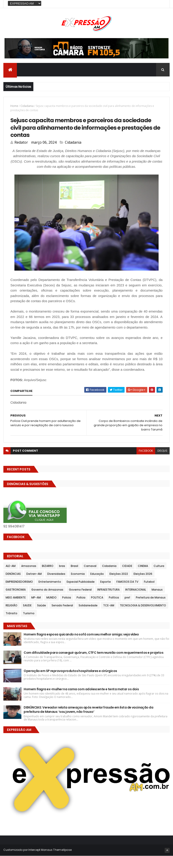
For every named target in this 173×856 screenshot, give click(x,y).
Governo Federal (80, 589)
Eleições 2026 (143, 574)
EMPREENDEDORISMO (19, 582)
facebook (146, 451)
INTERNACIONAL (135, 589)
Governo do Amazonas (47, 589)
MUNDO (51, 597)
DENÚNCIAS (13, 574)
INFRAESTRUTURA (108, 589)
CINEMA (143, 566)
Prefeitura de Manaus (151, 597)
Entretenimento (50, 582)
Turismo (28, 613)
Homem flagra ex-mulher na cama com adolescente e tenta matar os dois (81, 689)
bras (62, 566)
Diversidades (56, 574)
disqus (162, 451)
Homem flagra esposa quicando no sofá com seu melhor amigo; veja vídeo (81, 634)
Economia (78, 574)
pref (127, 597)
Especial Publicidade (81, 582)
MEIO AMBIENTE (16, 597)
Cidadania (27, 106)
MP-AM (36, 597)
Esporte (105, 582)
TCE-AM (108, 605)
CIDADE (127, 566)
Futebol (149, 582)
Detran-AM (34, 574)
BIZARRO (47, 566)
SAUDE (27, 605)
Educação (97, 574)
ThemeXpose (62, 850)
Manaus (157, 589)
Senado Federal (62, 605)
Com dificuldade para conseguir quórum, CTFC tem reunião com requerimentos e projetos (93, 652)
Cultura (159, 566)
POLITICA (97, 597)
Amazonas (28, 566)
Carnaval (90, 566)
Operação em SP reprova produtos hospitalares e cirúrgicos (70, 671)
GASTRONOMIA (16, 589)
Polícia (81, 597)
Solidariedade (88, 605)
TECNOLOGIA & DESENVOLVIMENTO (143, 605)
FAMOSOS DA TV (127, 582)
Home (14, 106)
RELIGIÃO (11, 605)
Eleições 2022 (118, 574)
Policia (66, 597)
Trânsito (11, 613)
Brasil (74, 566)
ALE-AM (11, 566)
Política (114, 597)
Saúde (41, 605)
